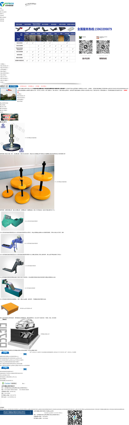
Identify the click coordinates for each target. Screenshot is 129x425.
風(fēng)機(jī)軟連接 (77, 409)
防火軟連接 (53, 409)
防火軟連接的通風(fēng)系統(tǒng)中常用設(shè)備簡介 (12, 360)
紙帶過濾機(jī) (3, 69)
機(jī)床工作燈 (3, 76)
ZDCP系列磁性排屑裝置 (30, 288)
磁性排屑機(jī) (3, 378)
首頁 (1, 8)
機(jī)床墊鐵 (3, 75)
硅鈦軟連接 (58, 409)
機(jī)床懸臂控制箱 (4, 73)
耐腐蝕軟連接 (48, 409)
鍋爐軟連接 (106, 409)
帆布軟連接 (70, 409)
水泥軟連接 (111, 409)
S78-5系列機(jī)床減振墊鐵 (30, 137)
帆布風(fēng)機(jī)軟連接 (39, 409)
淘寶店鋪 (2, 19)
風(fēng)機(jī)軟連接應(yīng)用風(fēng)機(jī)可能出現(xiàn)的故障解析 (15, 365)
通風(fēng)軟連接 (85, 409)
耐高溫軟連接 (10, 409)
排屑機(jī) (2, 64)
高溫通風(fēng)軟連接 (18, 409)
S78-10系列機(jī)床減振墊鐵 (60, 181)
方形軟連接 (96, 409)
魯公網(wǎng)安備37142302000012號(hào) (53, 412)
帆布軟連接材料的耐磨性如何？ (7, 371)
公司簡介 (2, 10)
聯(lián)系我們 (3, 17)
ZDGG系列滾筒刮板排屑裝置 (31, 221)
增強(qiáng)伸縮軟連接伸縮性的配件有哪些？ (10, 361)
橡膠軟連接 (121, 409)
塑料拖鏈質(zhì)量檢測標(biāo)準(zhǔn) (8, 377)
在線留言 (2, 15)
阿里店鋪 (2, 21)
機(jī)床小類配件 (4, 80)
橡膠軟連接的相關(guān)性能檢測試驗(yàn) (9, 356)
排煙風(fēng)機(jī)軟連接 (28, 409)
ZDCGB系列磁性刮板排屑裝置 (31, 243)
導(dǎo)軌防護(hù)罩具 (5, 375)
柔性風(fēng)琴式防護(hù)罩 (26, 308)
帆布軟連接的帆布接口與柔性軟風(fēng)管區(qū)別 (11, 358)
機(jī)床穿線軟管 (4, 78)
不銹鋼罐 (101, 409)
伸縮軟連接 (116, 409)
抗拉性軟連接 (64, 409)
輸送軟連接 (91, 409)
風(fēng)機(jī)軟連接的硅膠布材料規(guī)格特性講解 (11, 363)
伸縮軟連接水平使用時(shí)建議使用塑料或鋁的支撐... (11, 373)
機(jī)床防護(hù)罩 (4, 65)
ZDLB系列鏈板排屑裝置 (30, 265)
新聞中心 (2, 13)
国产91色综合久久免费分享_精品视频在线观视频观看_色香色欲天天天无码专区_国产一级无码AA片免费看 (53, 352)
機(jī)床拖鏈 (3, 71)
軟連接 (1, 82)
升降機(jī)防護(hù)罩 (45, 334)
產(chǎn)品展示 (3, 12)
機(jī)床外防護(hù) (4, 67)
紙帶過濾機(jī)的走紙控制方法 (6, 380)
